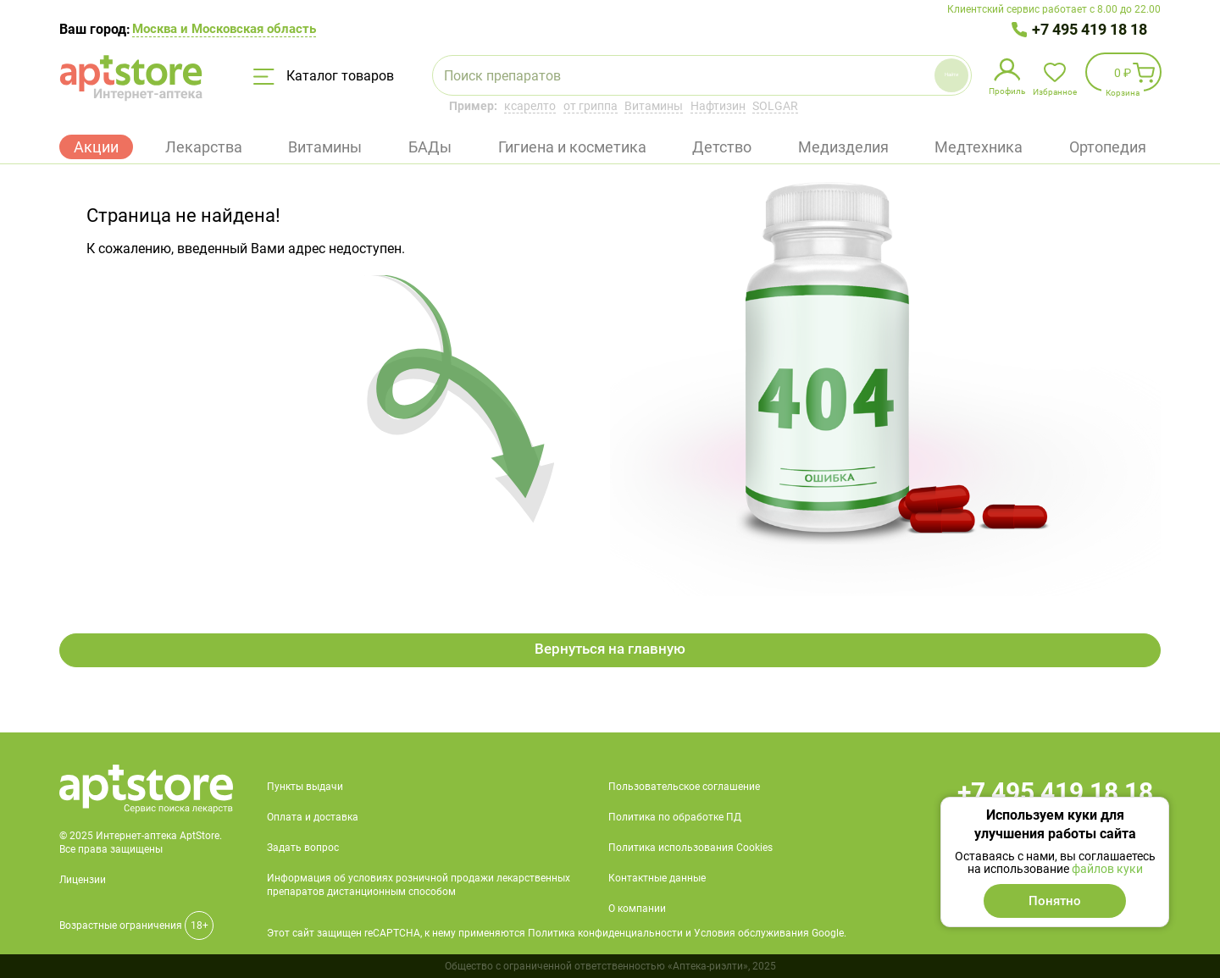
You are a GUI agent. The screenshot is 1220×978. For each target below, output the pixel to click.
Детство (721, 147)
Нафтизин (718, 106)
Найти (913, 75)
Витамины (653, 106)
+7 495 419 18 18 (1089, 29)
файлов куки (1107, 869)
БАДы (430, 147)
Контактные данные (657, 878)
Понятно (1055, 901)
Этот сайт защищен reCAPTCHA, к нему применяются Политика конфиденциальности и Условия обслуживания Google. (556, 933)
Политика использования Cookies (690, 848)
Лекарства (203, 147)
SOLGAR (775, 106)
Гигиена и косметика (572, 147)
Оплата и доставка (312, 817)
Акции (96, 147)
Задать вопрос (303, 848)
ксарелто (530, 106)
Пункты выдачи (305, 787)
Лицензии (82, 880)
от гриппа (590, 106)
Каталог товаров (323, 76)
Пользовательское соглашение (684, 787)
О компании (637, 908)
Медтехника (978, 147)
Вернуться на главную (610, 650)
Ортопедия (1107, 147)
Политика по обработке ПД (674, 817)
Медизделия (843, 147)
